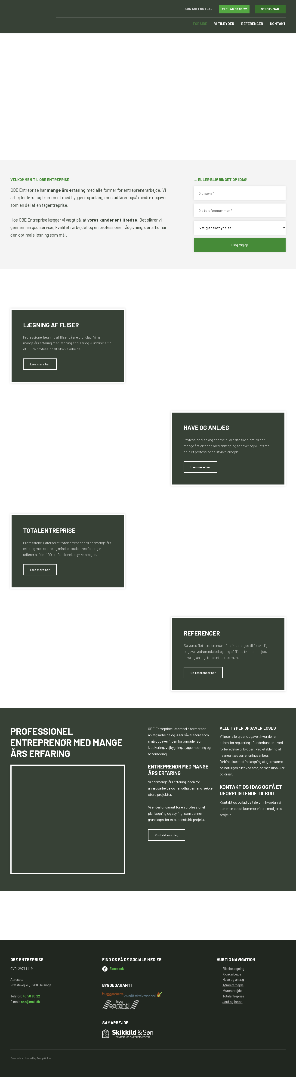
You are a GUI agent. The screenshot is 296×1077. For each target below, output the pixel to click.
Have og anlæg (233, 979)
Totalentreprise (233, 996)
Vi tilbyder (224, 24)
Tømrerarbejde (233, 985)
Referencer (252, 24)
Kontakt (278, 24)
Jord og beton (232, 1002)
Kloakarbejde (231, 974)
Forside (200, 24)
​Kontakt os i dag (166, 835)
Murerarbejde (232, 991)
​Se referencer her (203, 673)
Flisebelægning (233, 969)
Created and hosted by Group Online (30, 1058)
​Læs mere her (40, 364)
